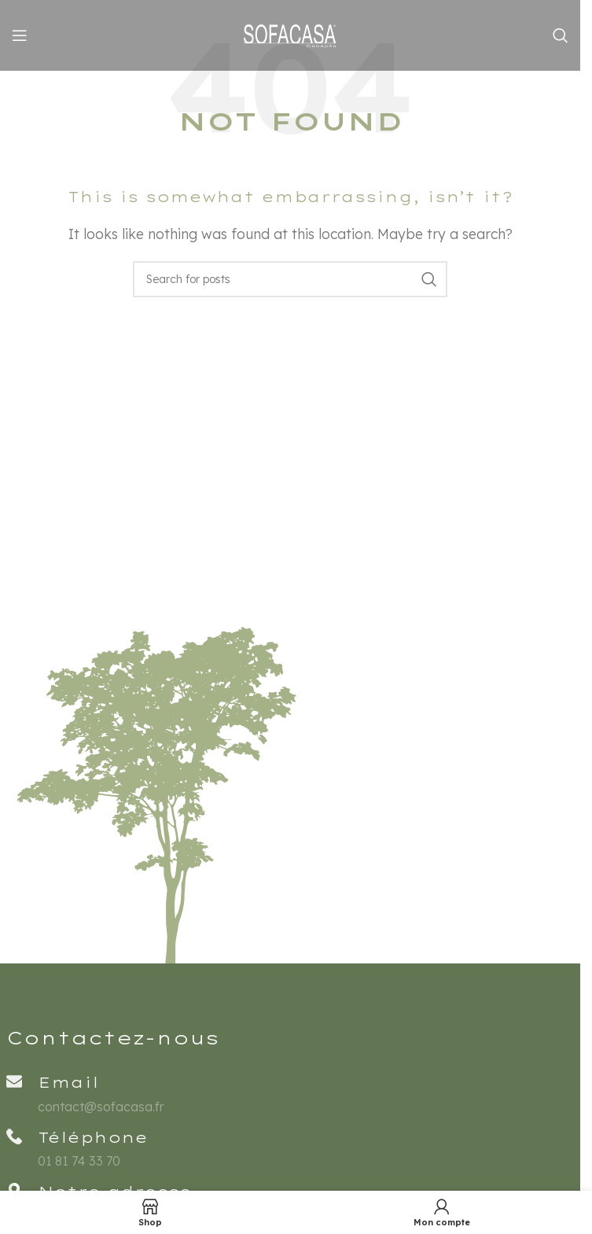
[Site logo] (290, 34)
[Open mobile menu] (19, 35)
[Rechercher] (560, 35)
